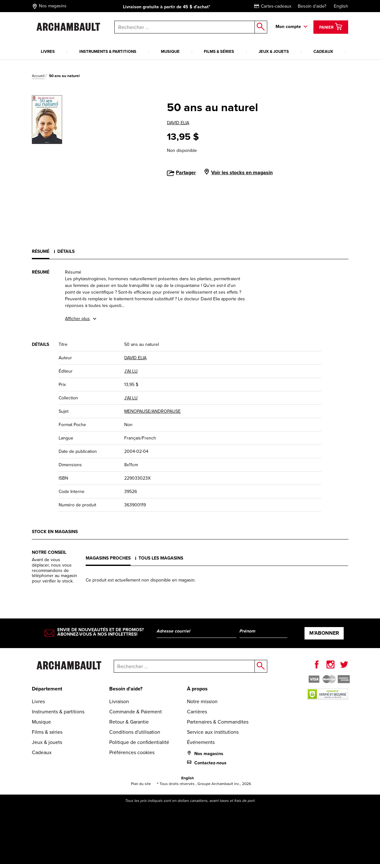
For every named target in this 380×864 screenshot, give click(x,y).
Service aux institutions (213, 732)
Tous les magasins (161, 558)
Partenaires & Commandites (217, 721)
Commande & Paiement (135, 711)
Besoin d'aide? (312, 6)
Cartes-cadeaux (272, 6)
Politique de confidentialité (139, 742)
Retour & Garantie (129, 721)
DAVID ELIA (178, 122)
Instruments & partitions (107, 51)
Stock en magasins (55, 531)
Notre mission (202, 701)
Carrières (197, 711)
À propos (197, 688)
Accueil (38, 76)
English (341, 6)
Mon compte (288, 26)
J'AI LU (131, 371)
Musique (170, 51)
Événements (201, 742)
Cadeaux (323, 51)
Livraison (119, 701)
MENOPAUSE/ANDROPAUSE (152, 411)
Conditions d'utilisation (134, 732)
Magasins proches (108, 558)
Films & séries (219, 51)
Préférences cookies (131, 752)
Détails (66, 251)
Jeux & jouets (274, 51)
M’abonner (324, 633)
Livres (48, 51)
